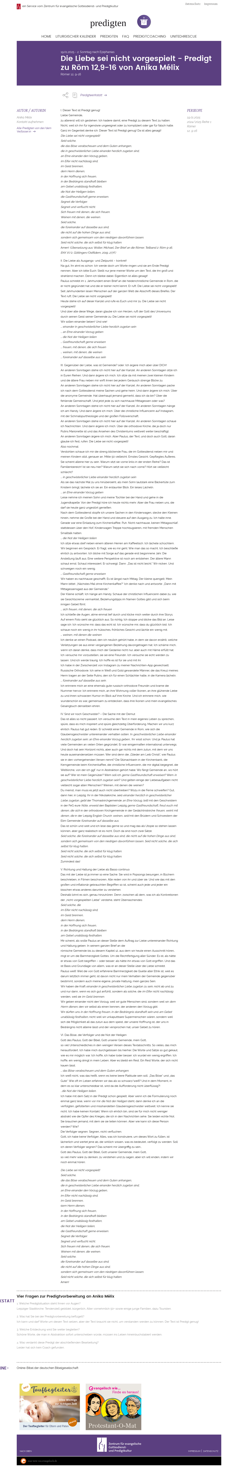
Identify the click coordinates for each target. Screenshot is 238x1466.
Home (46, 36)
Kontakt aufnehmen (30, 122)
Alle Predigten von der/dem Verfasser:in (34, 129)
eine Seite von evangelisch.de (42, 1461)
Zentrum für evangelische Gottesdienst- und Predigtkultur (81, 6)
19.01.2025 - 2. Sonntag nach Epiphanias (88, 52)
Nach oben (26, 1451)
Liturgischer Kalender (76, 36)
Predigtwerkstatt (91, 95)
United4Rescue (183, 36)
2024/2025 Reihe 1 (199, 122)
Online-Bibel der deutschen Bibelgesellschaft (47, 1368)
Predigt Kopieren (74, 95)
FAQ (125, 36)
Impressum (211, 4)
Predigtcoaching (149, 36)
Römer (65, 74)
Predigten (109, 36)
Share (65, 95)
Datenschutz (192, 4)
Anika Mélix (24, 117)
